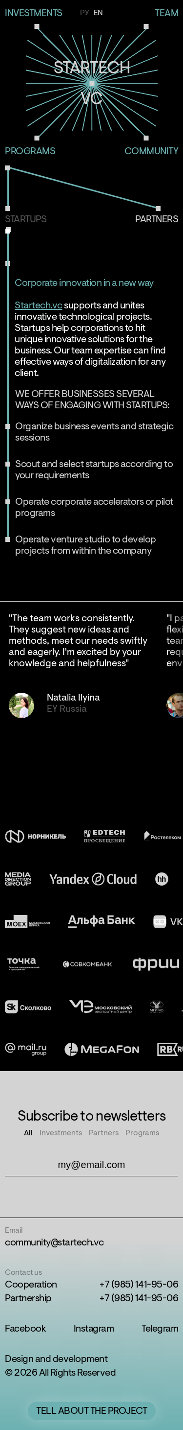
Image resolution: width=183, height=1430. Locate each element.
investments (33, 14)
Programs (30, 152)
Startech (91, 83)
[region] (91, 688)
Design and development (56, 1359)
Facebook (25, 1329)
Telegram (160, 1329)
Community (151, 152)
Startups (25, 220)
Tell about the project (91, 1411)
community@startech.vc (54, 1243)
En (98, 13)
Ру (84, 13)
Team (166, 14)
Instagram (94, 1329)
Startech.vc (38, 306)
